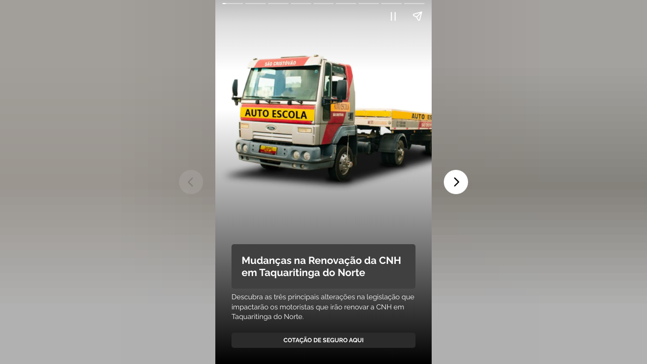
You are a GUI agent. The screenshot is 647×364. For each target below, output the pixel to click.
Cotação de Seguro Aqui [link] (324, 340)
